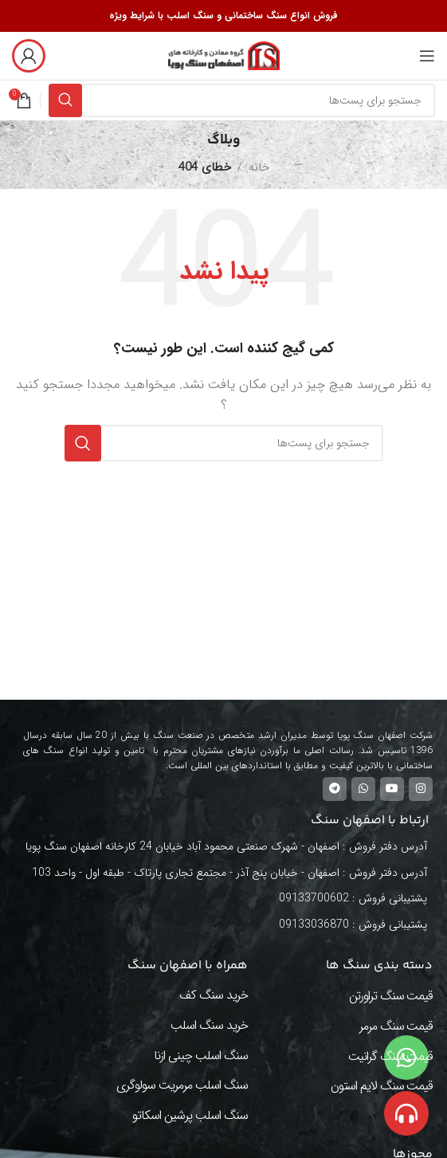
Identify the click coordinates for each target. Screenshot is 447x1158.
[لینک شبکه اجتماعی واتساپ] (363, 789)
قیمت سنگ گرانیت (390, 1056)
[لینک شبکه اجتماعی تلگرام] (335, 789)
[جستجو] (242, 100)
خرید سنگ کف (213, 995)
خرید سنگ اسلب (209, 1025)
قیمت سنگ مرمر (396, 1026)
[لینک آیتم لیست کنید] (230, 898)
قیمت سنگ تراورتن (391, 996)
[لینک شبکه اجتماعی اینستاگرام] (421, 789)
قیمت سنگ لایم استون (382, 1086)
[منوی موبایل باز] (427, 56)
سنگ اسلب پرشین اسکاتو (190, 1115)
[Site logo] (224, 55)
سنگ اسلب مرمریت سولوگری (182, 1085)
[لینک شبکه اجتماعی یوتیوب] (392, 789)
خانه (259, 167)
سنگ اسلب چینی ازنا (201, 1056)
